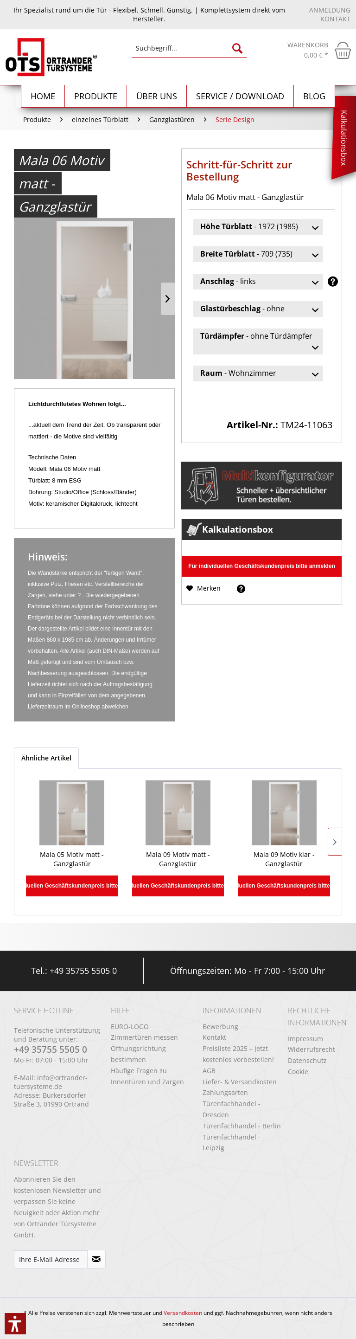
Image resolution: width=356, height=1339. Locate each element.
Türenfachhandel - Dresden (232, 1109)
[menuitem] (190, 52)
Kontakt (335, 18)
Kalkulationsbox (344, 138)
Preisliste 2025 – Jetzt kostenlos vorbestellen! (238, 1054)
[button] (15, 1323)
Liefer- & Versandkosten (240, 1081)
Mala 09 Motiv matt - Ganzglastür (178, 859)
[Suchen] (237, 48)
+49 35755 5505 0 (83, 970)
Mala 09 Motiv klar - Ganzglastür (284, 859)
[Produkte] (96, 96)
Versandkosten (183, 1313)
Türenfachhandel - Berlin (242, 1125)
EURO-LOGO (130, 1026)
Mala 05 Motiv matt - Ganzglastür (72, 859)
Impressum (305, 1038)
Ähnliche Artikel (46, 757)
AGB (209, 1070)
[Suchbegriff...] (190, 48)
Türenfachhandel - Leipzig (232, 1142)
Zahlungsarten (225, 1092)
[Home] (43, 96)
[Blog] (314, 96)
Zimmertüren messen (144, 1037)
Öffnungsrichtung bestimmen (138, 1054)
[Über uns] (157, 96)
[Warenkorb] (319, 50)
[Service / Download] (240, 96)
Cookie (298, 1071)
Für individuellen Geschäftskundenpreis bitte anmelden (261, 566)
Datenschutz (307, 1060)
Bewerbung (220, 1026)
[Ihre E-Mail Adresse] (51, 1259)
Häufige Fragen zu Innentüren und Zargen (147, 1076)
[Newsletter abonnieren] (96, 1259)
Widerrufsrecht (311, 1049)
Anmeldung (329, 10)
